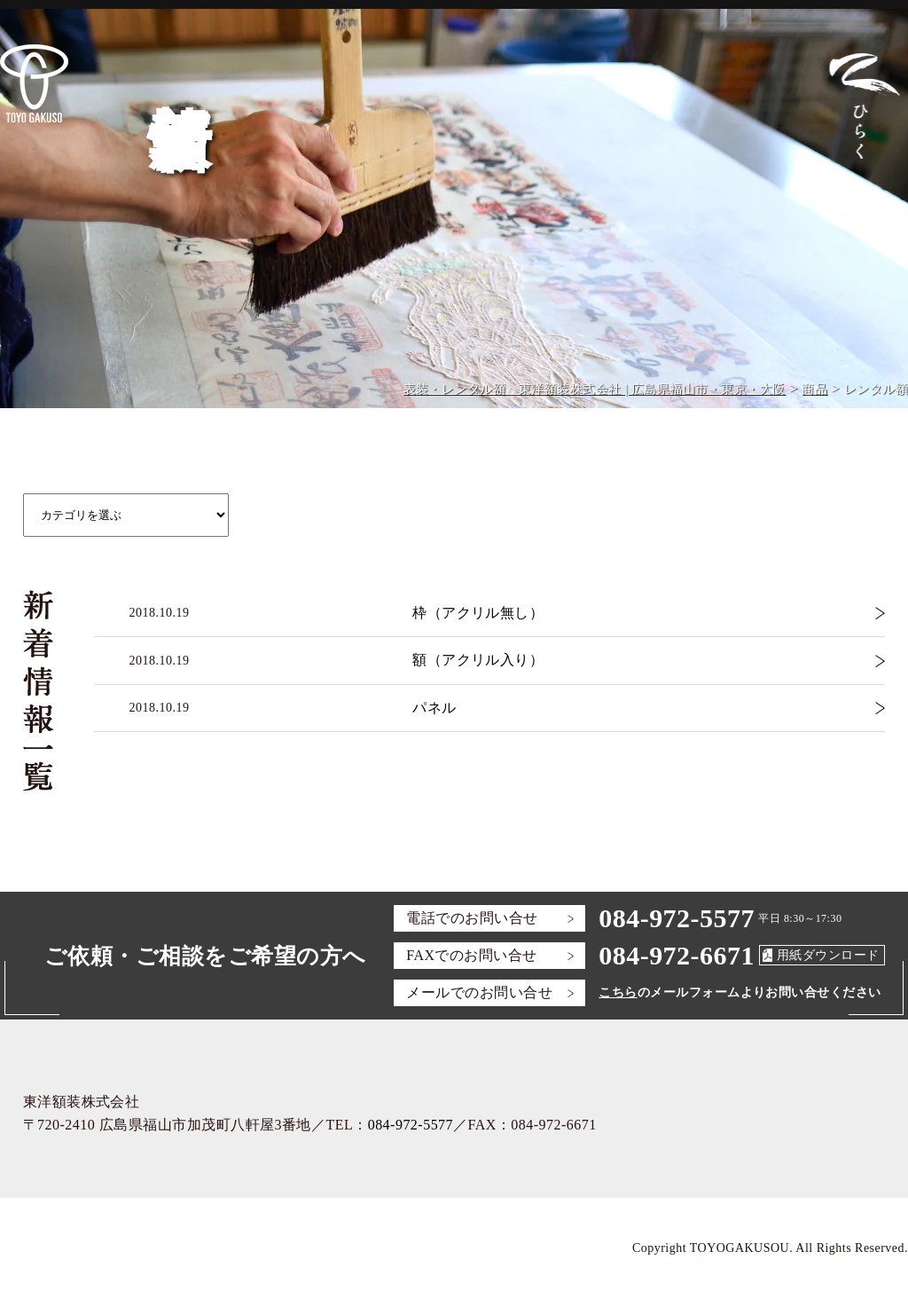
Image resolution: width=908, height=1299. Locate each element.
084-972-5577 (677, 918)
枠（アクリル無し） (478, 612)
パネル (434, 707)
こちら (618, 992)
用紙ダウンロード (828, 955)
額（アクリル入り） (478, 659)
